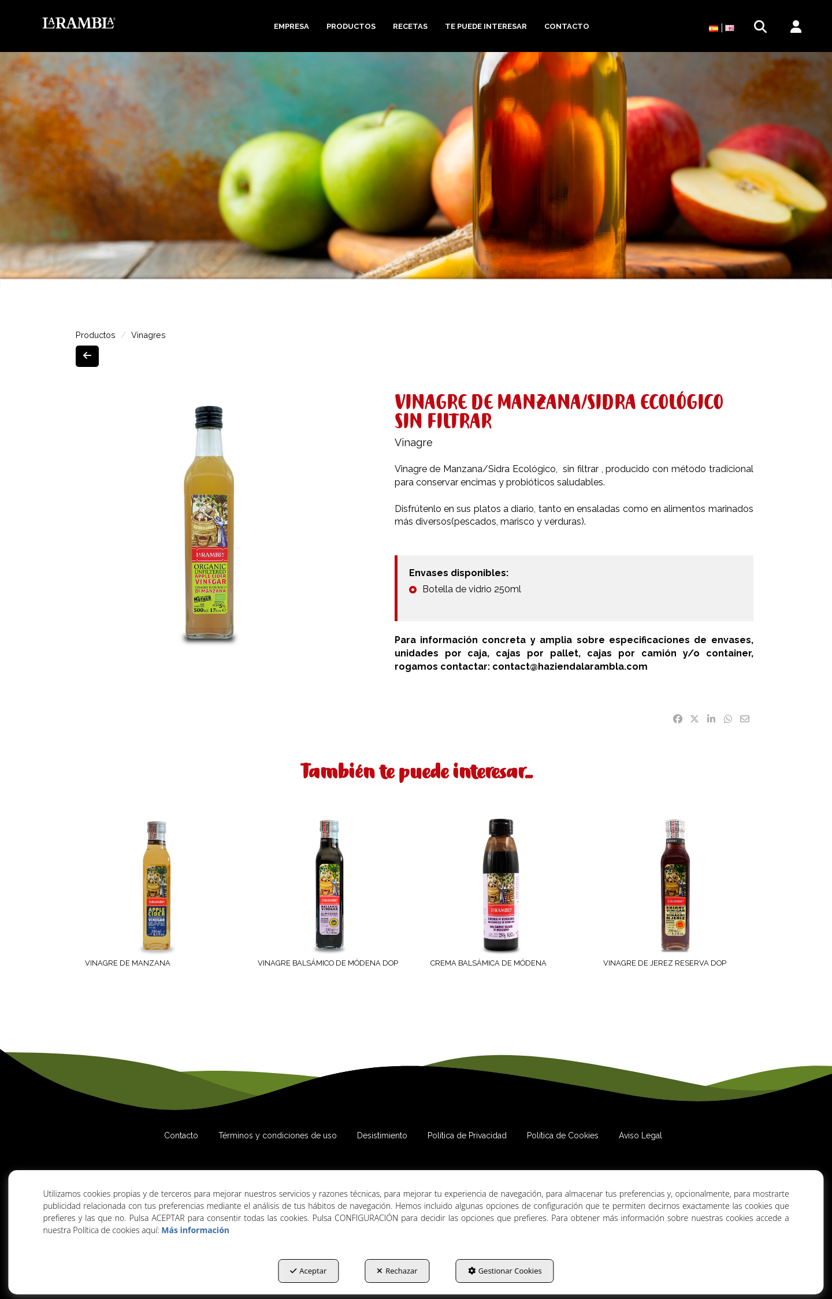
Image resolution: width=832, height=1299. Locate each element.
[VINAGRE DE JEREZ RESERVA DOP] (675, 885)
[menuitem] (291, 26)
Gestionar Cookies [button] (505, 1270)
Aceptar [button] (308, 1270)
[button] (79, 23)
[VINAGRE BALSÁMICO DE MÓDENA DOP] (330, 885)
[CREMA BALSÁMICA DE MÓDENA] (502, 885)
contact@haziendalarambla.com (572, 666)
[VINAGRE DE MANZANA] (157, 885)
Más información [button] (195, 1229)
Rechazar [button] (397, 1270)
